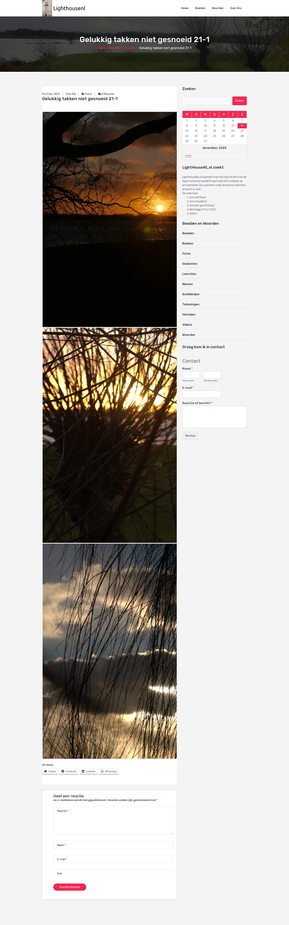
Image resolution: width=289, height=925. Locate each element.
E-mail (188, 388)
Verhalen (188, 314)
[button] (65, 8)
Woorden (217, 8)
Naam (187, 368)
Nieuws (187, 284)
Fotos (129, 48)
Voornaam (188, 380)
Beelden (200, 8)
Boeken (187, 243)
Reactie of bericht (197, 403)
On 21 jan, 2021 (51, 94)
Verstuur (190, 435)
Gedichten (189, 264)
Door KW (71, 94)
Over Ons (236, 8)
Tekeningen (190, 304)
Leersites (189, 274)
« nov (188, 155)
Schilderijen (190, 294)
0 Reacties (106, 94)
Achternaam (210, 380)
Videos (187, 324)
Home (184, 8)
